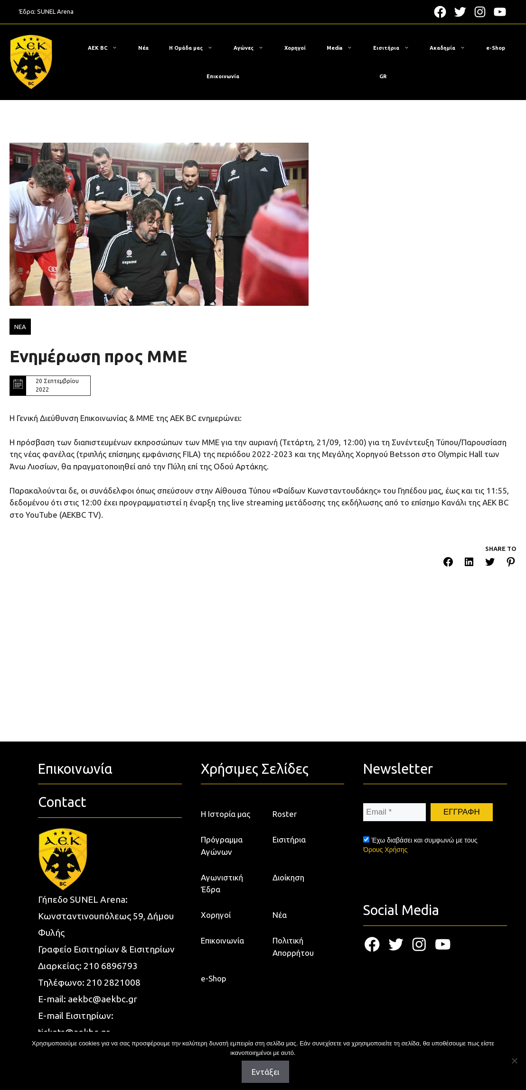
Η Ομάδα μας (195, 48)
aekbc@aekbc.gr (102, 999)
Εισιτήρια (396, 48)
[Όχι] (514, 1060)
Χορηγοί (295, 48)
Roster (284, 813)
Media (344, 48)
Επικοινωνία (223, 76)
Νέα (143, 48)
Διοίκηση (288, 877)
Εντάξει (265, 1071)
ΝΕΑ (20, 326)
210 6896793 (111, 966)
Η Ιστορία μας (225, 813)
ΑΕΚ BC (107, 48)
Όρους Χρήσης (385, 849)
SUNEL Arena (55, 11)
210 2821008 (113, 982)
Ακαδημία (452, 48)
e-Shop (495, 48)
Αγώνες (253, 48)
